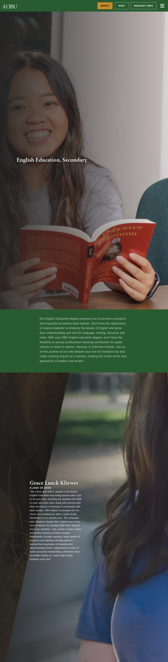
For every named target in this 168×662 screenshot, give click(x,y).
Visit (121, 5)
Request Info (143, 5)
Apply (105, 5)
